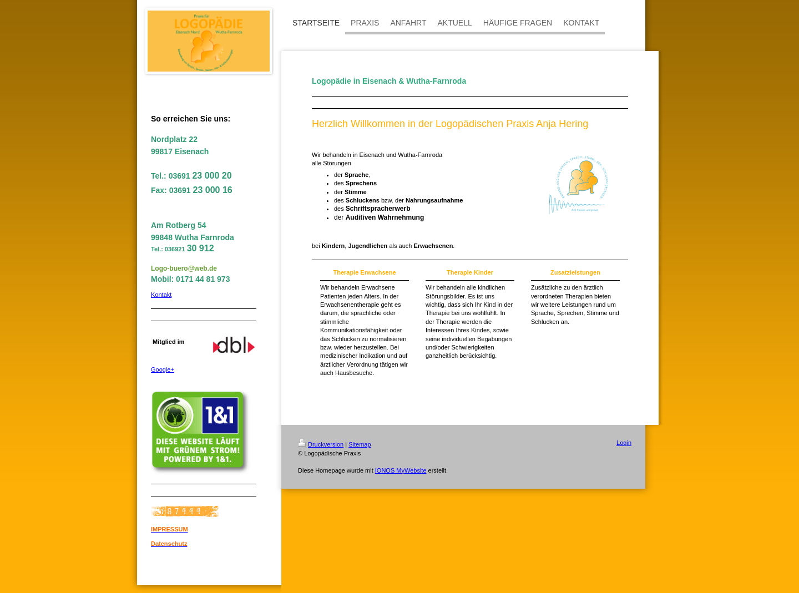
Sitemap (359, 444)
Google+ (162, 369)
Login (623, 442)
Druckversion (320, 444)
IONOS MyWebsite (401, 470)
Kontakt (161, 294)
